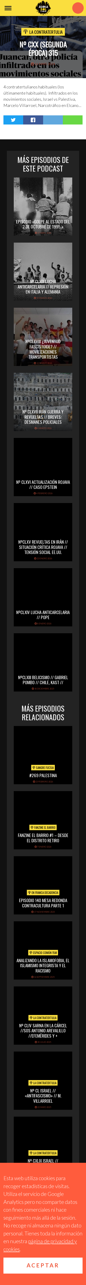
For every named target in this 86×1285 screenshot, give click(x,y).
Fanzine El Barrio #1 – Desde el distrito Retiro (43, 837)
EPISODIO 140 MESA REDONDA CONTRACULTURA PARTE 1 (43, 903)
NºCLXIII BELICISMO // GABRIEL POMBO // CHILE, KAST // (43, 680)
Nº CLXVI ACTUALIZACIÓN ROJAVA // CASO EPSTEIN (43, 484)
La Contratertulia (46, 32)
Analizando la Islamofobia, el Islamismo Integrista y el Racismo (43, 965)
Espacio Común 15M (43, 952)
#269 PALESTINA (43, 775)
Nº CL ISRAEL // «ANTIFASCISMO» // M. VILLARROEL (43, 1095)
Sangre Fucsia (43, 767)
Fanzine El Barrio (43, 827)
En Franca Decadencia (43, 892)
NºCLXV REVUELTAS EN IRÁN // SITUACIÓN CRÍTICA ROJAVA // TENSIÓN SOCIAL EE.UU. (43, 546)
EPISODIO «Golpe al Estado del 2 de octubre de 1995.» (43, 224)
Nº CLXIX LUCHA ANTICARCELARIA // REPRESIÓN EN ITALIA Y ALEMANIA (43, 286)
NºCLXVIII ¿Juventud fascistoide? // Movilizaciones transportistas (43, 349)
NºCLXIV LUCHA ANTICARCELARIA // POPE (43, 614)
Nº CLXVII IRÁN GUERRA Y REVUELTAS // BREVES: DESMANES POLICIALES (43, 416)
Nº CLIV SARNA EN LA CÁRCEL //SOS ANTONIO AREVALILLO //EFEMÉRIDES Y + (43, 1030)
